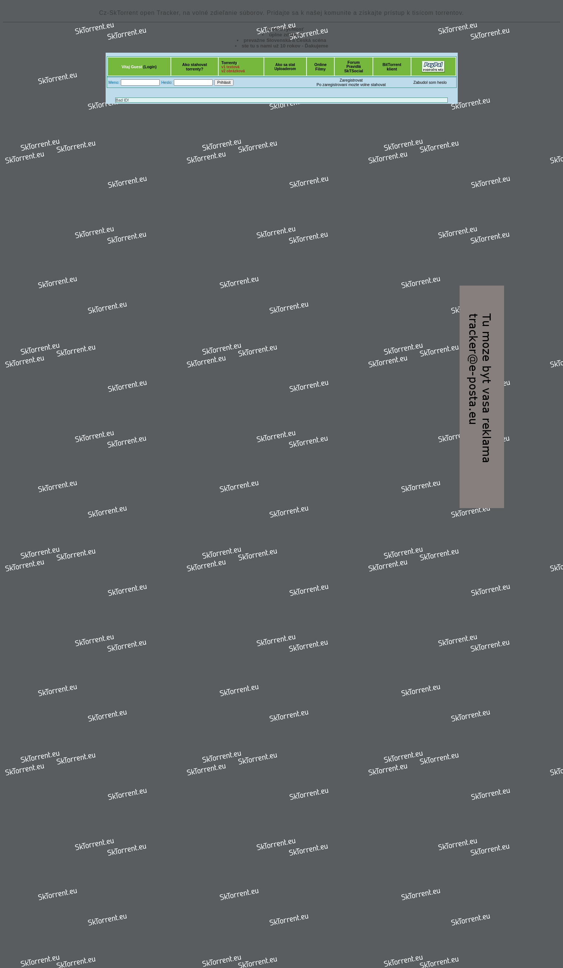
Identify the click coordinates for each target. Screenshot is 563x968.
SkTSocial (353, 71)
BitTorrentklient (391, 66)
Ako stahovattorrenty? (194, 66)
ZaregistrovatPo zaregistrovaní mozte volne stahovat (351, 82)
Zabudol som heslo (430, 82)
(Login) (149, 67)
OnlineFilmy (320, 66)
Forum (354, 62)
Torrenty (229, 62)
